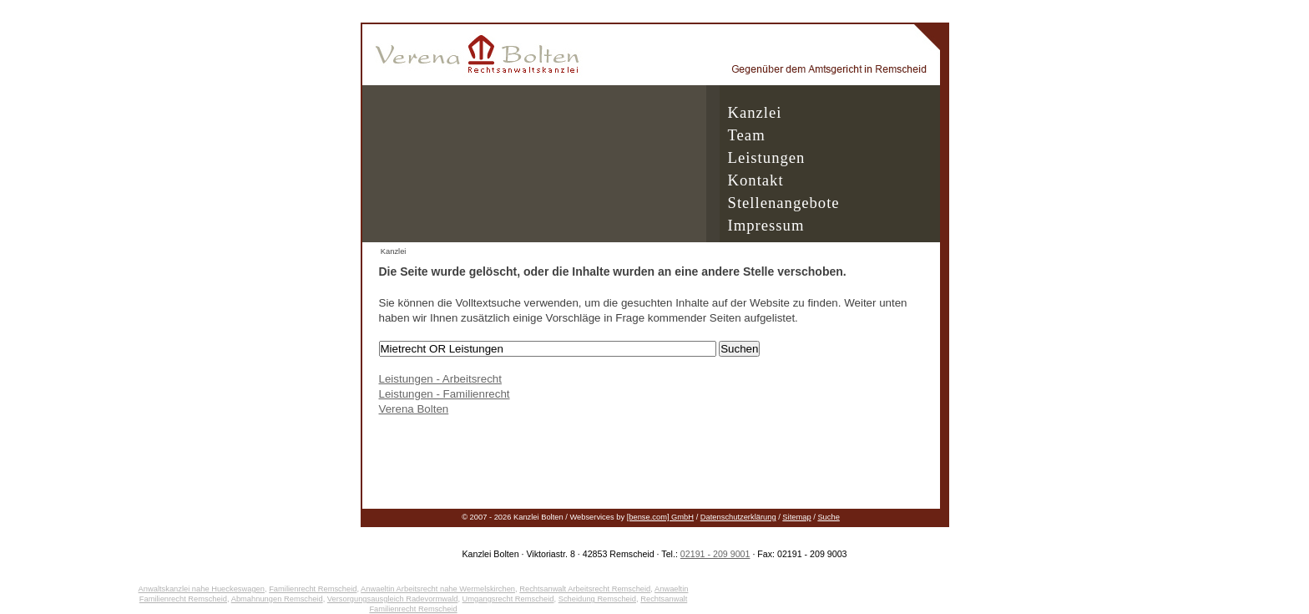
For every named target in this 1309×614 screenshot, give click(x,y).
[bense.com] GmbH (660, 517)
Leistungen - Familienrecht (444, 394)
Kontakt (756, 180)
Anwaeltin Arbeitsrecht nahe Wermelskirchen (438, 589)
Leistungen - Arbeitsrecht (440, 379)
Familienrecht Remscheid (312, 589)
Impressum (766, 225)
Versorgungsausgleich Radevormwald (392, 599)
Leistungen (767, 157)
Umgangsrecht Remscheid (508, 599)
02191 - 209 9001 (715, 554)
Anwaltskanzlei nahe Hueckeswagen (202, 589)
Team (747, 135)
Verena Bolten (414, 409)
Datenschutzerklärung (738, 517)
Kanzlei (755, 112)
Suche (828, 517)
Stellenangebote (784, 202)
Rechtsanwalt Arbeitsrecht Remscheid (584, 589)
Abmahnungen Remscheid (277, 599)
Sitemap (796, 517)
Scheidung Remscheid (597, 599)
